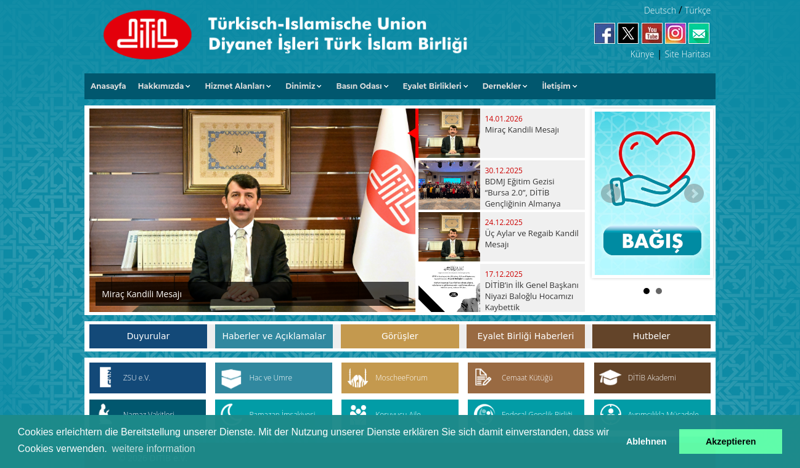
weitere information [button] (153, 448)
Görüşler (400, 336)
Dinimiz (300, 86)
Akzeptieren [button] (731, 441)
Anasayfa (108, 86)
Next (694, 193)
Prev (611, 193)
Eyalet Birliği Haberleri (525, 336)
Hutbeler (652, 336)
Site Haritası (688, 54)
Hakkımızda (161, 86)
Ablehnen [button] (646, 441)
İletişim (556, 86)
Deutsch (660, 10)
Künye (643, 54)
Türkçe (698, 10)
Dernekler (502, 86)
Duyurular (148, 336)
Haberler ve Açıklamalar (273, 336)
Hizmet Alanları (234, 86)
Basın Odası (359, 86)
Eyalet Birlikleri (432, 86)
